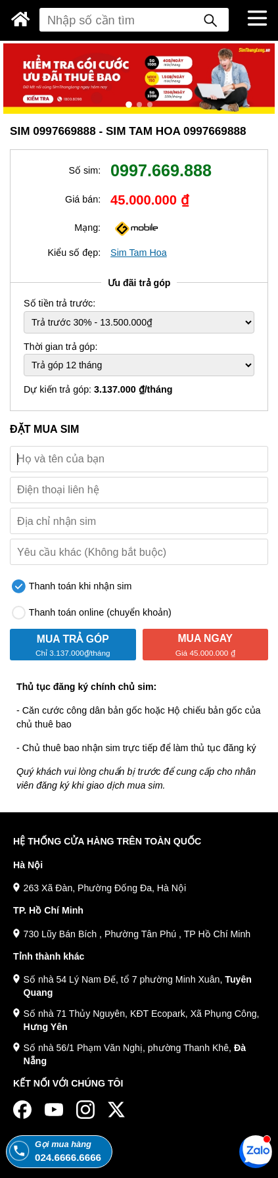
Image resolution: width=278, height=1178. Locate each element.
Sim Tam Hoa (138, 252)
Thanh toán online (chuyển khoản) (92, 613)
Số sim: (84, 170)
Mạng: (87, 227)
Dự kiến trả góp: (98, 389)
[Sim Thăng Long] (21, 19)
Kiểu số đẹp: (74, 252)
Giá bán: (83, 199)
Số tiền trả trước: (59, 303)
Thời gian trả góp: (60, 346)
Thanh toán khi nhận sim (71, 586)
